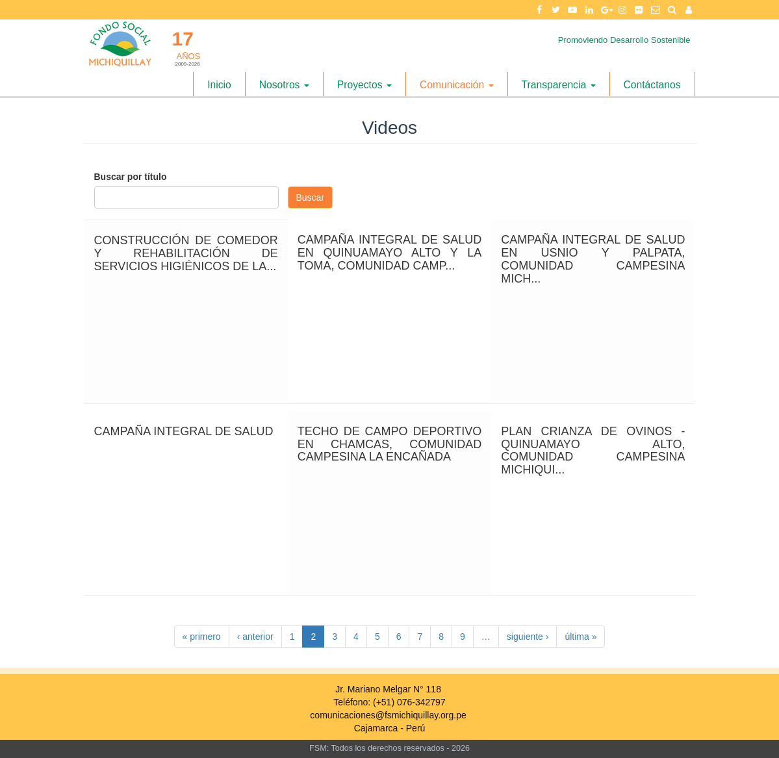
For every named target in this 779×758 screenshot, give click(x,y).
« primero (202, 636)
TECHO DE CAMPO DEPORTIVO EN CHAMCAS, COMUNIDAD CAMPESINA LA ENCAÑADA (389, 444)
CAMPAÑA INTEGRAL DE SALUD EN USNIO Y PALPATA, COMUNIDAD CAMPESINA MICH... (593, 258)
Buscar (310, 197)
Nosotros (284, 84)
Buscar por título (130, 176)
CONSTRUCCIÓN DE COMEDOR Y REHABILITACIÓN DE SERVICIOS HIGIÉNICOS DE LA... (186, 253)
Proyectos (364, 84)
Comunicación (457, 84)
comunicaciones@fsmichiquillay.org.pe (388, 715)
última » (580, 636)
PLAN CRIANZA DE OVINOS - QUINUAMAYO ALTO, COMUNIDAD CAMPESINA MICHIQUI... (593, 450)
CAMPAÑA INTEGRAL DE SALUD (184, 431)
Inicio (219, 84)
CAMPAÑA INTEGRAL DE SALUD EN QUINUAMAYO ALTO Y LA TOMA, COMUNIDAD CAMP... (389, 252)
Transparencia (559, 84)
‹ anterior (255, 636)
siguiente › (528, 636)
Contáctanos (652, 84)
